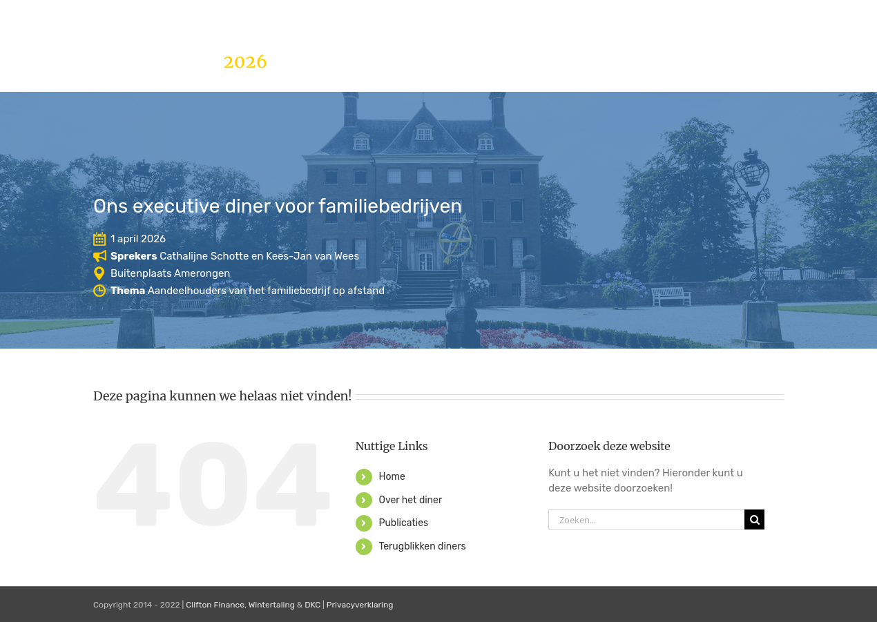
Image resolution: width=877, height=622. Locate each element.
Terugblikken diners (421, 546)
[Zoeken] (754, 519)
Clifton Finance (215, 605)
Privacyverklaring (360, 605)
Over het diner (410, 500)
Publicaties (403, 523)
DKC (312, 605)
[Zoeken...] (646, 519)
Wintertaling (272, 605)
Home (391, 477)
